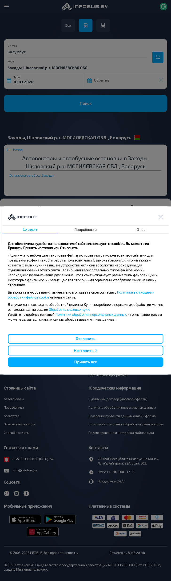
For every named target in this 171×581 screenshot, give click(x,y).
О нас (141, 230)
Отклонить (85, 338)
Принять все (85, 362)
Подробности (85, 230)
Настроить (83, 350)
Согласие (30, 229)
